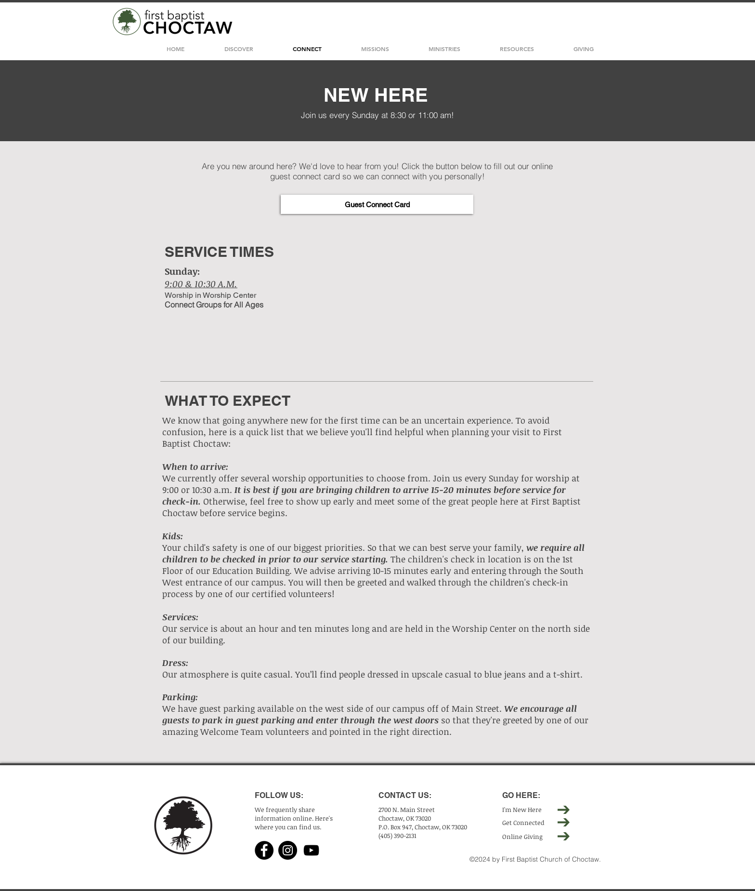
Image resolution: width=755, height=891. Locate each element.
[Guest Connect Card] (377, 204)
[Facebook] (264, 850)
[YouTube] (311, 850)
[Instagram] (287, 850)
